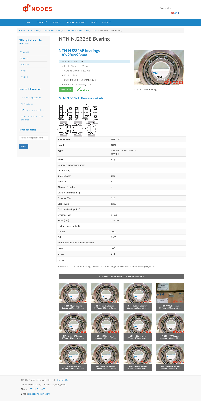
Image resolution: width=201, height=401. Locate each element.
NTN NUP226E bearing (170, 366)
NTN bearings (34, 30)
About (93, 22)
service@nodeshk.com (39, 393)
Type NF (24, 76)
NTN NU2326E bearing (72, 336)
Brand (57, 22)
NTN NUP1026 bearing (105, 366)
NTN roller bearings (53, 30)
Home (28, 22)
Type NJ (24, 58)
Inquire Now (65, 89)
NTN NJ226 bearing (138, 336)
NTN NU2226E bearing (137, 306)
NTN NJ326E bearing (72, 366)
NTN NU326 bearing (170, 306)
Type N (23, 70)
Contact (106, 22)
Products (42, 22)
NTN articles (27, 103)
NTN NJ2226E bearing (170, 336)
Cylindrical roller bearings (78, 30)
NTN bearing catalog (31, 97)
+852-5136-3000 (36, 389)
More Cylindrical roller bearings (32, 118)
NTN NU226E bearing (105, 306)
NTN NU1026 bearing (73, 306)
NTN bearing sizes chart (32, 110)
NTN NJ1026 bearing (105, 336)
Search (24, 146)
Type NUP (25, 64)
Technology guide (75, 22)
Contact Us (62, 380)
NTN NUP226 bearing (138, 366)
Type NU (24, 52)
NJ (95, 30)
